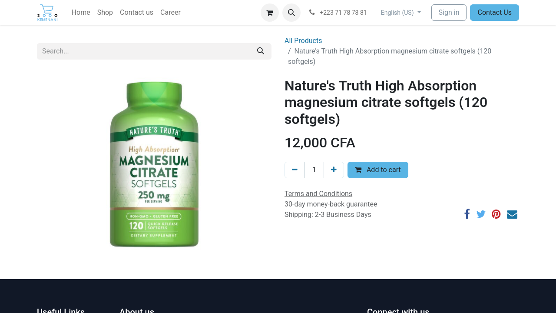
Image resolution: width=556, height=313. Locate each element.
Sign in (449, 12)
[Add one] (334, 170)
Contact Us (494, 12)
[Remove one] (295, 170)
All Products (303, 41)
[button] (291, 12)
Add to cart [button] (378, 170)
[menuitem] (81, 12)
